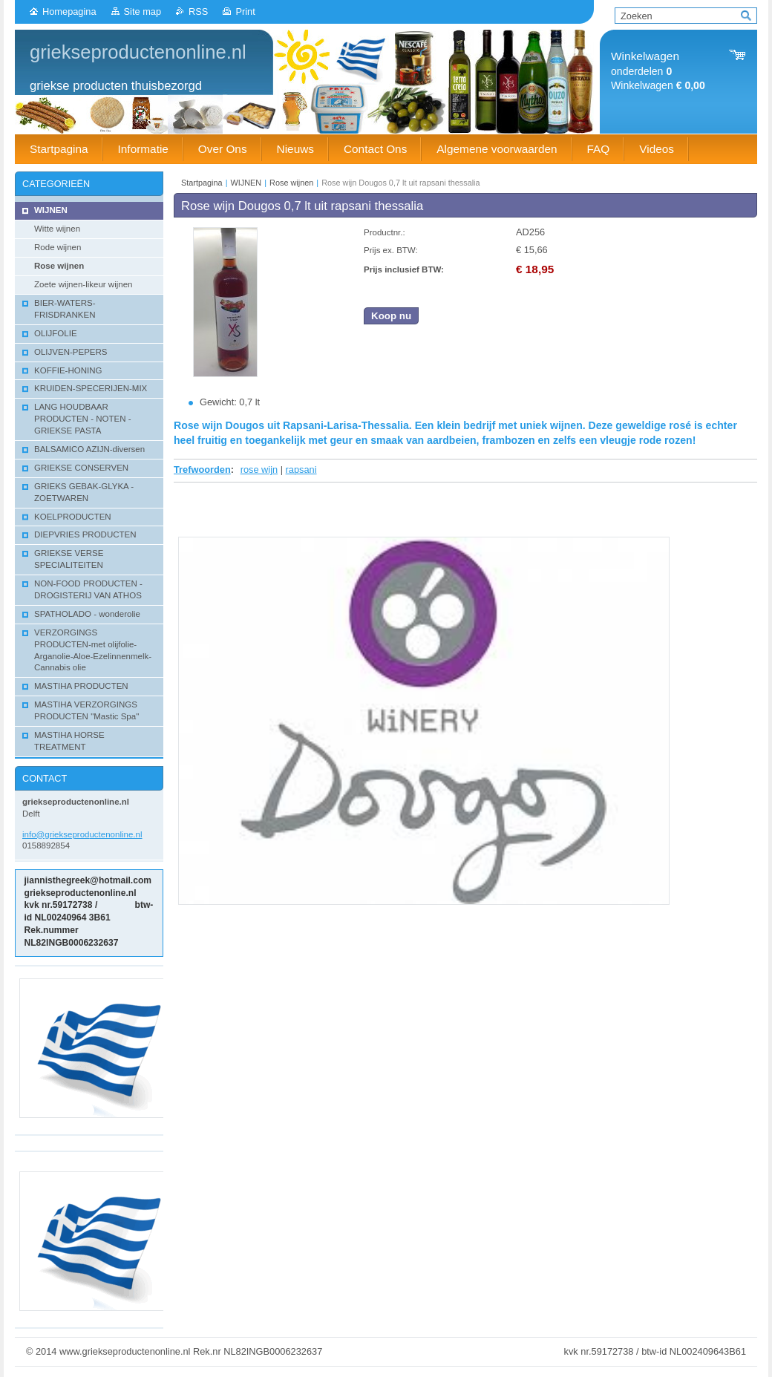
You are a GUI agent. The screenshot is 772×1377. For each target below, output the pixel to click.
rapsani (301, 469)
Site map (143, 11)
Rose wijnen (291, 182)
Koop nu (391, 315)
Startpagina (202, 182)
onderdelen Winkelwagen (658, 70)
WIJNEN (246, 182)
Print (245, 11)
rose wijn (259, 469)
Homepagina (69, 11)
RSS (198, 11)
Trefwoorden (202, 469)
